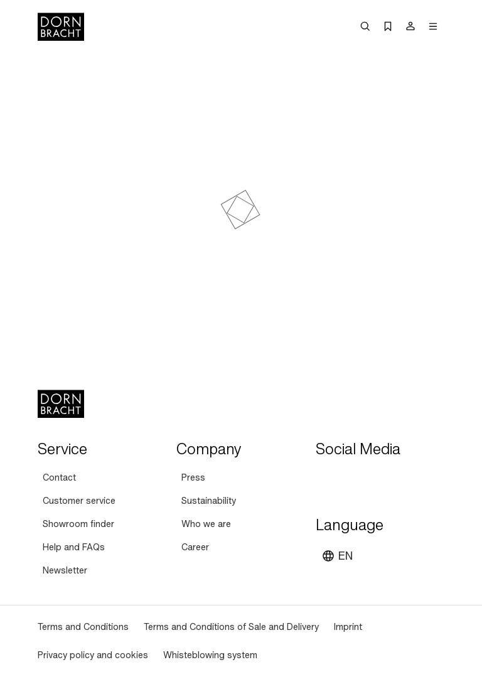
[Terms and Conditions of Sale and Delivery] (231, 627)
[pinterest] (372, 480)
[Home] (61, 27)
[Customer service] (79, 501)
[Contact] (59, 477)
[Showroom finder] (78, 524)
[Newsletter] (65, 570)
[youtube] (327, 480)
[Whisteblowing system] (210, 655)
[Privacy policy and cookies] (93, 655)
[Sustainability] (208, 501)
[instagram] (349, 480)
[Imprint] (348, 627)
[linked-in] (417, 480)
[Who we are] (206, 524)
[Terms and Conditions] (83, 627)
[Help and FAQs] (74, 547)
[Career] (195, 547)
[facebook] (394, 480)
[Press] (193, 477)
